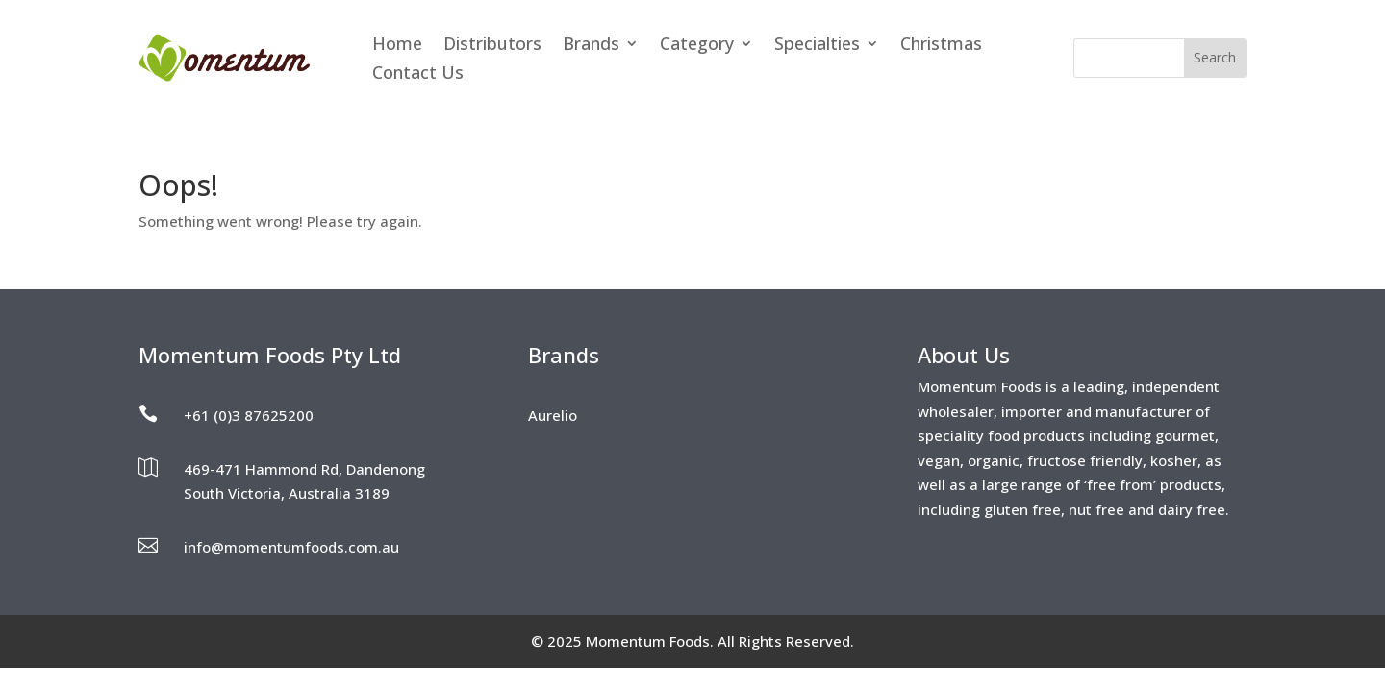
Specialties (817, 46)
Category (697, 46)
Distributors (492, 46)
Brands (591, 46)
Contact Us (418, 74)
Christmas (941, 46)
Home (397, 46)
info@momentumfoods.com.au (291, 546)
